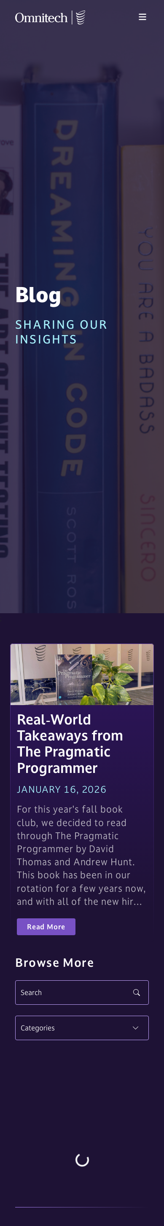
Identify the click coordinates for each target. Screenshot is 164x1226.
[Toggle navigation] (142, 17)
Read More (46, 926)
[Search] (82, 992)
